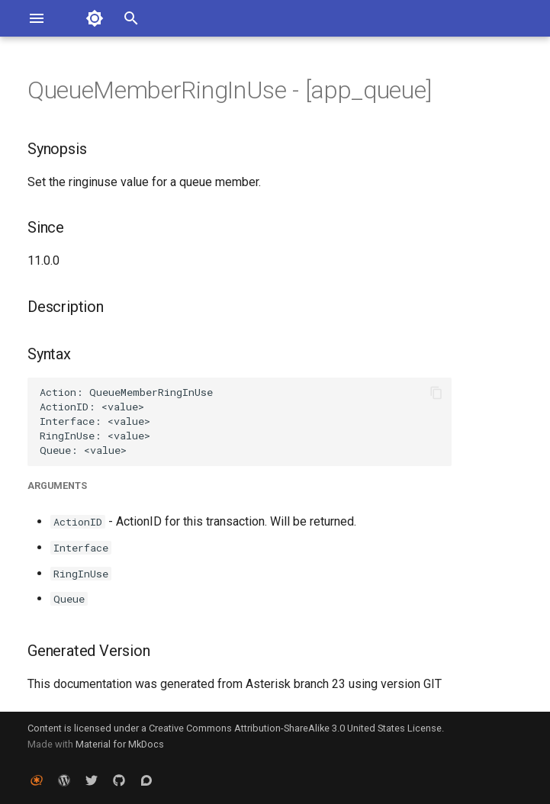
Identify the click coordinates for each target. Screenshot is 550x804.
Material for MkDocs (120, 744)
